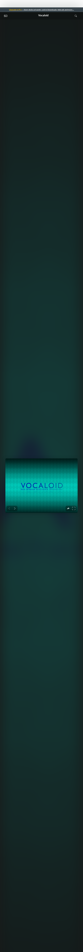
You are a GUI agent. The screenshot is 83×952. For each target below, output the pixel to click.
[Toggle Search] (75, 16)
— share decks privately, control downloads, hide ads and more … (41, 10)
